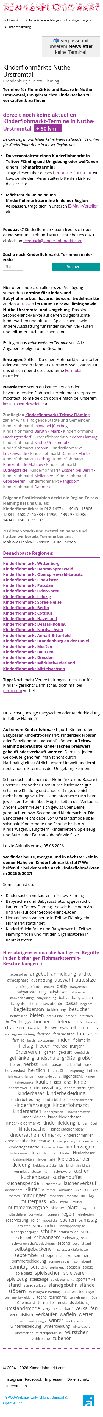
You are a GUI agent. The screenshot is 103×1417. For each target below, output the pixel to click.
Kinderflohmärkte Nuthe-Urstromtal (37, 70)
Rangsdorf (54, 481)
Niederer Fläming (65, 437)
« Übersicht (13, 20)
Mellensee (28, 475)
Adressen (25, 303)
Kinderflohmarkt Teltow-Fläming (57, 414)
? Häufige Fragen (77, 20)
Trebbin (26, 448)
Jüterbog (26, 459)
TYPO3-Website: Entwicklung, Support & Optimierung (35, 1400)
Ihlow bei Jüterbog (35, 425)
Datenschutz (78, 1379)
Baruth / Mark (31, 431)
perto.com (12, 690)
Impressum (54, 1379)
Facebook (33, 1379)
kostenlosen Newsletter (23, 404)
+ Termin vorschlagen (43, 20)
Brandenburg (15, 81)
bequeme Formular (72, 173)
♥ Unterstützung (17, 26)
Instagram (13, 1379)
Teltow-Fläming (45, 81)
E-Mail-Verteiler (83, 206)
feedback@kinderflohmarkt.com (52, 240)
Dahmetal (27, 486)
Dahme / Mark (59, 453)
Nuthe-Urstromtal (35, 442)
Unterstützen (15, 1386)
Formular (73, 370)
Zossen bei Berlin (61, 470)
